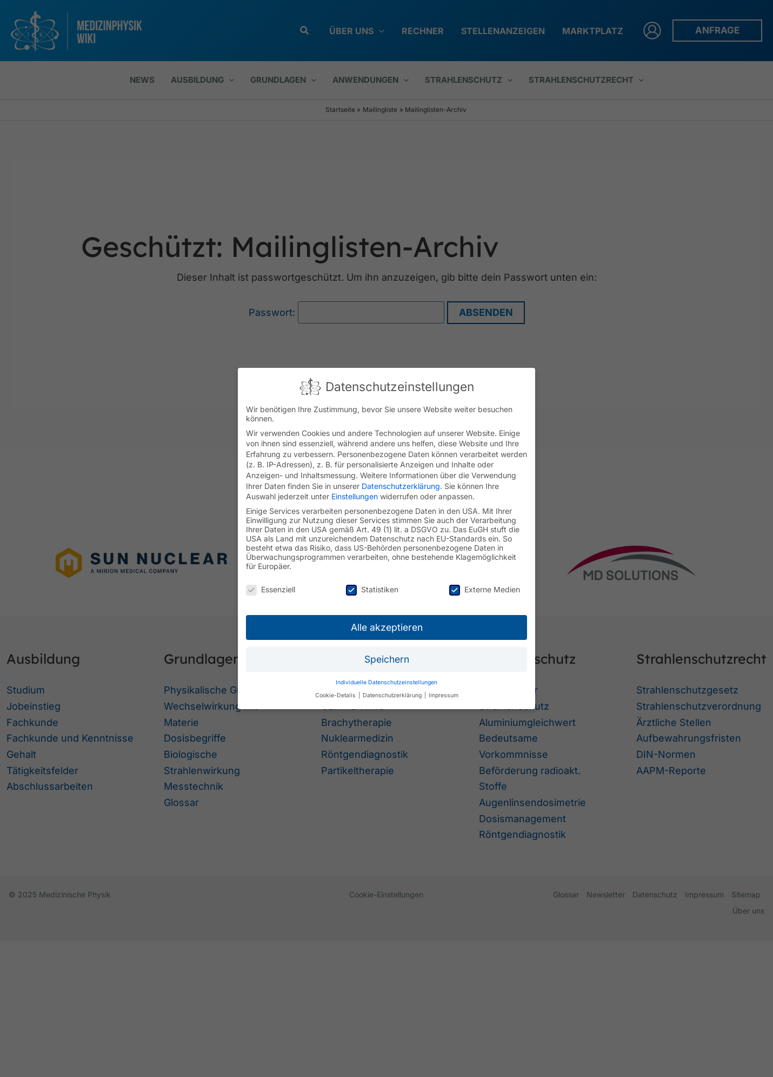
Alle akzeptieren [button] (387, 627)
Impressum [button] (443, 695)
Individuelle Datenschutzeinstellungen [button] (386, 682)
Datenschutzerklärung (401, 486)
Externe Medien (484, 589)
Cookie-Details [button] (336, 695)
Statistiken (372, 589)
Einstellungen (354, 496)
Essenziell (270, 589)
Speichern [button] (386, 659)
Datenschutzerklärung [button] (393, 695)
